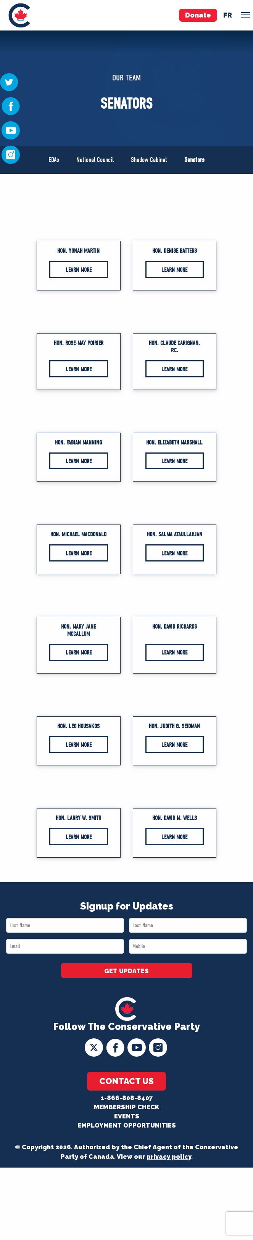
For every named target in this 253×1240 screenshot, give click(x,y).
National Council (95, 160)
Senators (194, 160)
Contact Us (126, 1081)
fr (227, 15)
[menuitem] (19, 15)
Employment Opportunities (126, 1125)
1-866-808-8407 (127, 1098)
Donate (198, 15)
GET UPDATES (126, 971)
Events (126, 1116)
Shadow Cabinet (149, 160)
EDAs (53, 160)
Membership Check (126, 1107)
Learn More (79, 269)
